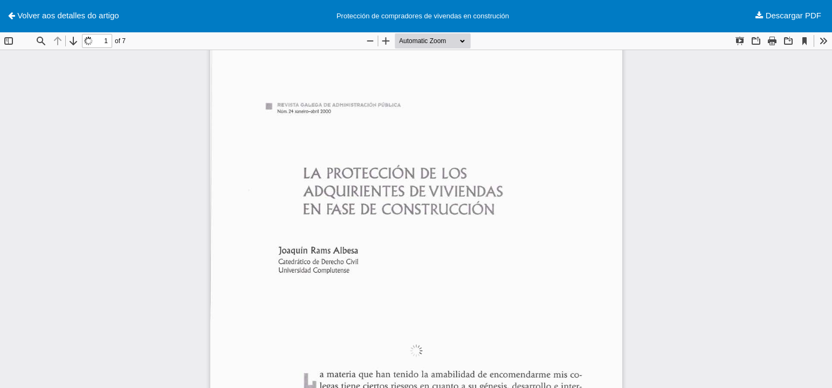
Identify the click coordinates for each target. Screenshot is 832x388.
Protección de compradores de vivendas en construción (422, 16)
